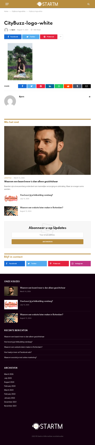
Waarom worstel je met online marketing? (20, 357)
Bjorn (13, 30)
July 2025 (8, 378)
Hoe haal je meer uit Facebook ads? (18, 352)
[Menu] (7, 4)
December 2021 (10, 402)
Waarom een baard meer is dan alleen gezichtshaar (31, 182)
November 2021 (10, 406)
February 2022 (9, 394)
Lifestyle (8, 178)
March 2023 (8, 390)
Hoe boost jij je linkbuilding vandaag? (36, 195)
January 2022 (9, 398)
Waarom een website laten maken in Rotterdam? (41, 208)
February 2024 (9, 386)
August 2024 (9, 382)
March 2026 (8, 374)
